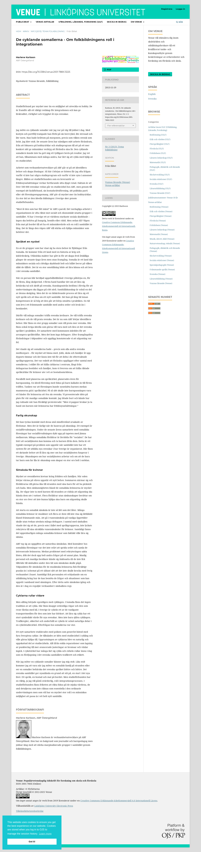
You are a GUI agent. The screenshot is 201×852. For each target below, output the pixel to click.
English (152, 94)
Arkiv (26, 31)
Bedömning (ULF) (158, 134)
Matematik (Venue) (159, 234)
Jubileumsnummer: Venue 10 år (163, 197)
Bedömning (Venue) (159, 206)
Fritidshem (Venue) (159, 225)
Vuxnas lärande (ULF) (160, 193)
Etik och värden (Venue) (161, 211)
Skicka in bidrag (117, 22)
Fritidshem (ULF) (158, 153)
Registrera (166, 9)
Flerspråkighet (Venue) (160, 216)
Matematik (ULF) (158, 162)
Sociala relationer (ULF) (161, 179)
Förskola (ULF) (157, 148)
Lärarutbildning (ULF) (160, 188)
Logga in (180, 9)
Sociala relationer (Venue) (162, 260)
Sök (179, 22)
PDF (108, 69)
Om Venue (136, 22)
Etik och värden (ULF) (160, 139)
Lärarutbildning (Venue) (161, 278)
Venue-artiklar (45, 22)
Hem (18, 31)
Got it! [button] (32, 841)
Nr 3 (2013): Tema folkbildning (48, 31)
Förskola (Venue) (158, 220)
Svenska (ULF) (156, 183)
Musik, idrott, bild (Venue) (162, 238)
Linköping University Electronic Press (53, 805)
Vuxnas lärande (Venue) (117, 182)
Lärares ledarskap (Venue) (162, 229)
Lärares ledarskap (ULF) (161, 157)
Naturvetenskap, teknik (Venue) (165, 243)
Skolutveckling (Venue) (161, 255)
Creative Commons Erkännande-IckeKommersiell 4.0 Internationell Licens (118, 800)
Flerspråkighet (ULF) (159, 144)
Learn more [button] (45, 833)
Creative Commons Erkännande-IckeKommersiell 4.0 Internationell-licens (119, 226)
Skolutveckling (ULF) (160, 174)
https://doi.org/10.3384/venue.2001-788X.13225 (46, 72)
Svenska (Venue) (157, 274)
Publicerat (23, 22)
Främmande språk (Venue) (162, 269)
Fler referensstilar (116, 125)
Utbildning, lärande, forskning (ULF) (81, 22)
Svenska (152, 98)
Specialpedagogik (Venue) (162, 265)
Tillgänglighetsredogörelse (29, 811)
